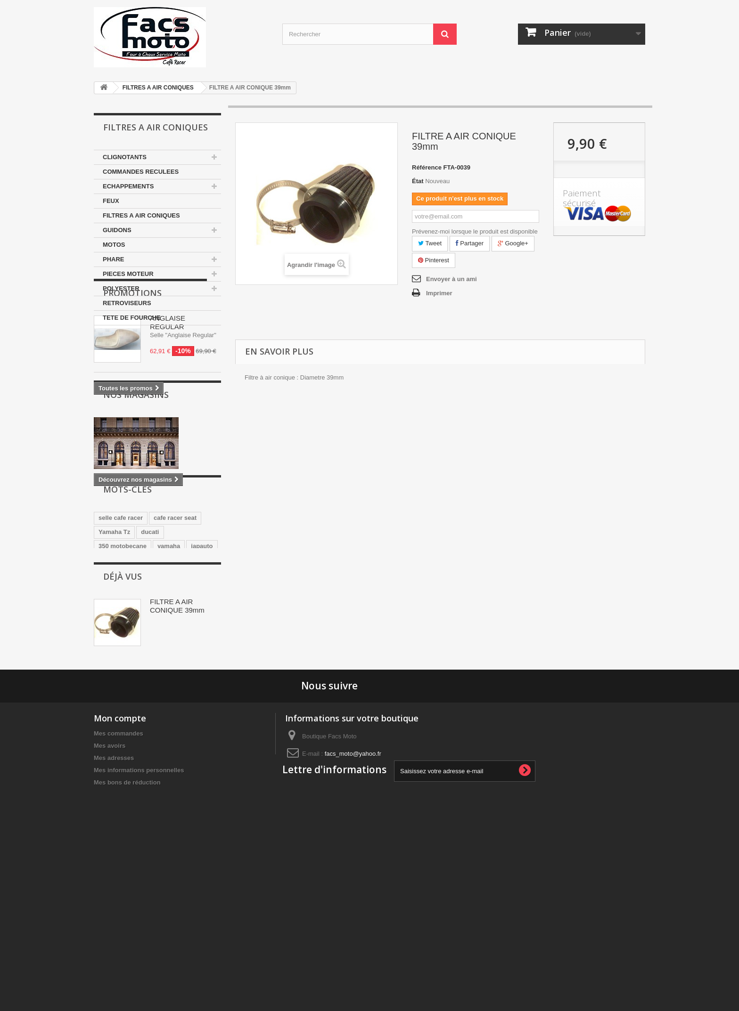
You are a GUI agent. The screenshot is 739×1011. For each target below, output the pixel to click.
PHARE (113, 259)
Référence (427, 167)
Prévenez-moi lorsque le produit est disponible (475, 231)
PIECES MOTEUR (128, 273)
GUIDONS (117, 230)
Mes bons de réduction (127, 944)
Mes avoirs (109, 908)
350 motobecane (123, 659)
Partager (470, 243)
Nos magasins (136, 483)
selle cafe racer (121, 631)
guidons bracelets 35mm (134, 688)
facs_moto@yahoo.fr (353, 916)
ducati (150, 645)
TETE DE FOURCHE (132, 317)
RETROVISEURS (127, 303)
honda (108, 674)
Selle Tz (139, 674)
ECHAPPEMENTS (128, 186)
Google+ (513, 243)
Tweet (430, 243)
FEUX (111, 200)
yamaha (168, 659)
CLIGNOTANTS (125, 157)
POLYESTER (121, 288)
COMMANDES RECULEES (141, 171)
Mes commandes (118, 895)
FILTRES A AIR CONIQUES (158, 87)
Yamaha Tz (114, 645)
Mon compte (120, 880)
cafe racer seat (175, 631)
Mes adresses (114, 920)
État (418, 181)
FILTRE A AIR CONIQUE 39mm (177, 754)
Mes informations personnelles (139, 932)
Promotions (132, 353)
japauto (202, 659)
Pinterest (433, 260)
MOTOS (114, 244)
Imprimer (439, 293)
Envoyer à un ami (451, 279)
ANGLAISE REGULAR (167, 383)
